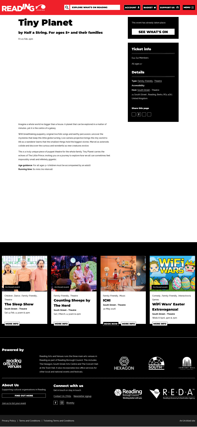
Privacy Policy (9, 421)
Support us (167, 7)
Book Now (110, 324)
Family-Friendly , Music (123, 299)
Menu (187, 7)
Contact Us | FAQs (62, 396)
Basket (148, 7)
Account (130, 7)
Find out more (24, 396)
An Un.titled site (187, 421)
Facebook (55, 403)
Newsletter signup (82, 396)
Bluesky (70, 403)
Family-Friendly (145, 81)
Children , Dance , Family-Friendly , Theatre (25, 301)
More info (12, 324)
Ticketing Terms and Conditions (59, 421)
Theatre (158, 81)
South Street (143, 90)
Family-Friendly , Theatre (74, 301)
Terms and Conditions (29, 421)
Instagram (62, 403)
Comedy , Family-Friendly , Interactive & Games (172, 303)
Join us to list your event (14, 403)
